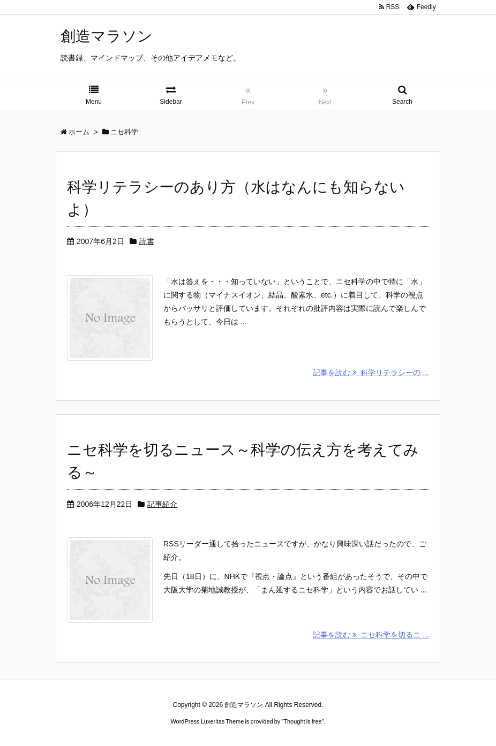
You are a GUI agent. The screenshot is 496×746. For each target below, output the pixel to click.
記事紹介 (162, 504)
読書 (146, 241)
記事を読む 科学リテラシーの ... (371, 372)
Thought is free (302, 721)
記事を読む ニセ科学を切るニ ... (371, 634)
